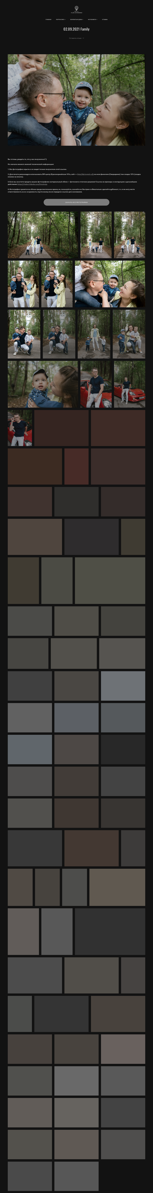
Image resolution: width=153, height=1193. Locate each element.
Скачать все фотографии (76, 205)
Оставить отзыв (75, 38)
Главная (48, 19)
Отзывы (104, 19)
